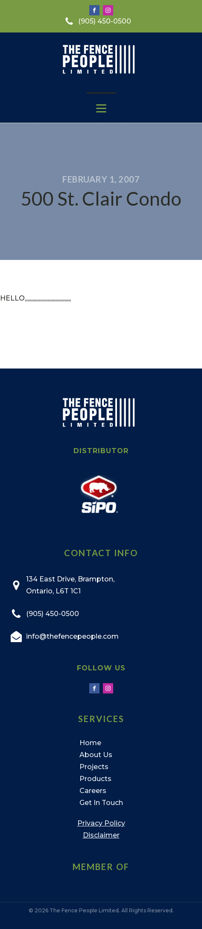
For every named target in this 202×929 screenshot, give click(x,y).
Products (95, 779)
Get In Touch (101, 803)
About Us (95, 755)
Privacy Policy (101, 823)
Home (90, 743)
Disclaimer (101, 835)
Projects (93, 767)
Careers (92, 791)
